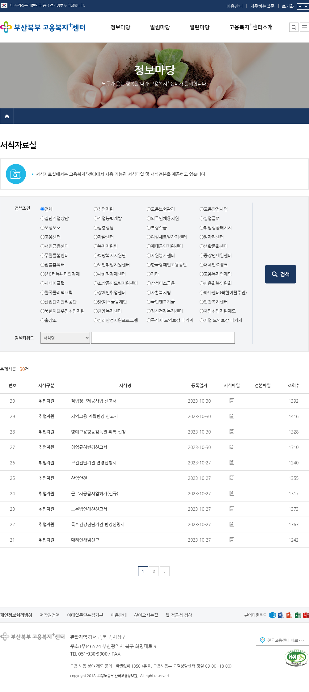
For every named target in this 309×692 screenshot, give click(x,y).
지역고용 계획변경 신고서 (94, 416)
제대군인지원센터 (167, 246)
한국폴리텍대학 (58, 292)
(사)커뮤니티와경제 (62, 273)
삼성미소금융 (163, 283)
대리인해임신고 (85, 539)
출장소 (50, 320)
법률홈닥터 (54, 264)
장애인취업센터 (112, 292)
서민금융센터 (56, 246)
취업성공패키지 (218, 227)
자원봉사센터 (163, 255)
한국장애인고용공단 (169, 264)
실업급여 (212, 218)
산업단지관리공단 (60, 301)
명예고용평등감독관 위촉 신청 (98, 431)
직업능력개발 (110, 218)
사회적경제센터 (112, 273)
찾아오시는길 (146, 615)
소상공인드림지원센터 (118, 283)
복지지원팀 (108, 246)
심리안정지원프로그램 (118, 320)
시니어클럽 (54, 283)
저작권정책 (50, 615)
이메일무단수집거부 (85, 615)
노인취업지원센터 (114, 264)
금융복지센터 (110, 310)
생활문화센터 (216, 246)
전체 (48, 209)
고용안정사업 (216, 209)
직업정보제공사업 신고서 (93, 400)
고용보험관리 (163, 209)
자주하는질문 (262, 6)
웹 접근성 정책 (179, 615)
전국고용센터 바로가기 (286, 640)
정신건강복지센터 (167, 310)
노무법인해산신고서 (89, 508)
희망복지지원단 (112, 255)
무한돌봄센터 (56, 255)
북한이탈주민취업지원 (64, 310)
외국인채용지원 (165, 218)
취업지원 (106, 209)
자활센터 (106, 236)
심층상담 (106, 227)
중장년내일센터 (218, 255)
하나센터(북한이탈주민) (225, 292)
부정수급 (159, 227)
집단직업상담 (56, 218)
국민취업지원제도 (220, 310)
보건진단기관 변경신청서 (93, 462)
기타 (155, 273)
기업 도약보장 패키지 (223, 320)
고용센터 (52, 236)
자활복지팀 (161, 292)
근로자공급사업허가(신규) (94, 493)
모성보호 (52, 227)
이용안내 (234, 6)
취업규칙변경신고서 (89, 447)
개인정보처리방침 (16, 615)
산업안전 (79, 478)
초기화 (288, 4)
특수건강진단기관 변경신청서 (98, 524)
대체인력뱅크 (216, 264)
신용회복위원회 (218, 283)
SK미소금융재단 (112, 301)
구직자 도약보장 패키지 (172, 320)
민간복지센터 (216, 301)
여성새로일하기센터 (169, 236)
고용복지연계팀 (218, 273)
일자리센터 (214, 236)
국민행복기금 (163, 301)
